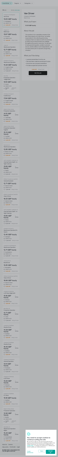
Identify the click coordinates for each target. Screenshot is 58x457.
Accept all (50, 451)
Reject (41, 451)
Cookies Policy (30, 445)
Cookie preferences (30, 452)
